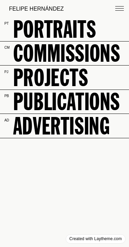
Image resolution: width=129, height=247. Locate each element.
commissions (66, 53)
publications (66, 101)
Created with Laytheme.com (95, 238)
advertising (61, 125)
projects (50, 77)
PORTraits (54, 29)
